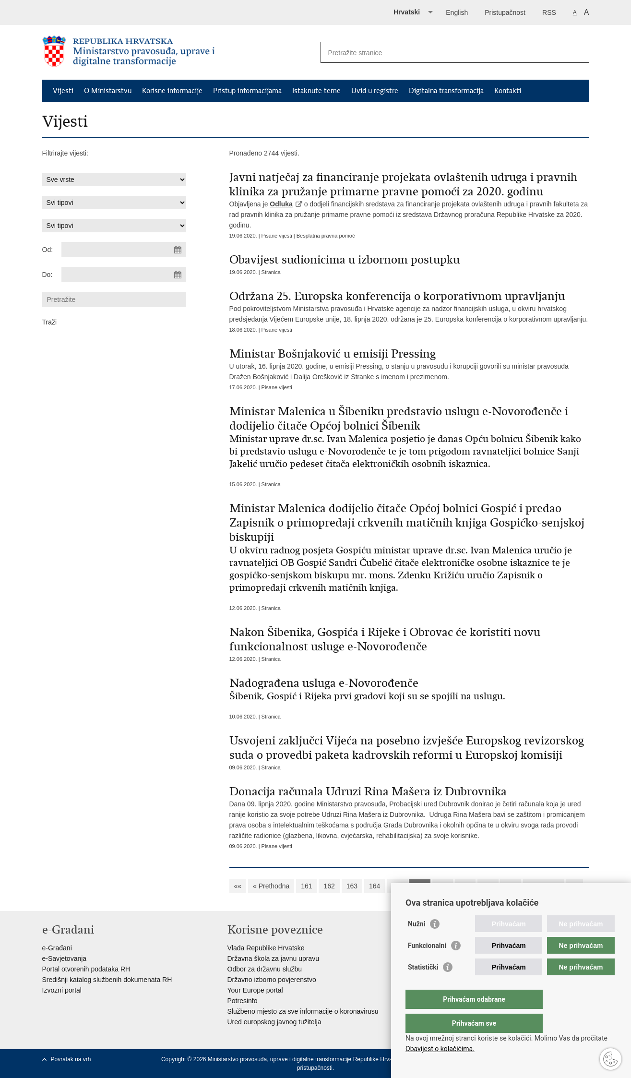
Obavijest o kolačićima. (440, 1049)
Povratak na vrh (71, 1059)
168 (465, 886)
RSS (549, 12)
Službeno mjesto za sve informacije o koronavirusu (303, 1011)
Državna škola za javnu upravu (273, 958)
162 (328, 886)
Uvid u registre (374, 90)
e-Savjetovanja (64, 958)
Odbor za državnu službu (264, 969)
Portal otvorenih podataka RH (86, 969)
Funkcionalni (427, 965)
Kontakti (507, 90)
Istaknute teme (316, 90)
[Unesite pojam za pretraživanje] (444, 52)
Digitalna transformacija (446, 90)
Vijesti (63, 90)
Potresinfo (242, 1001)
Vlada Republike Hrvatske (266, 948)
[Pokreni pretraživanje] (578, 52)
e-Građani (57, 948)
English (457, 12)
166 (419, 886)
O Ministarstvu (107, 90)
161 (306, 886)
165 (397, 886)
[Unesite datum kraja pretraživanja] (123, 274)
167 (442, 886)
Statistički (423, 986)
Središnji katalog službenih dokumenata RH (107, 979)
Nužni (416, 943)
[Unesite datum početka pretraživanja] (123, 249)
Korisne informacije (172, 90)
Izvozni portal (62, 990)
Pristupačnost (505, 12)
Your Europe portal (255, 990)
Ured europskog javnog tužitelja (274, 1022)
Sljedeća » (543, 886)
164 (374, 886)
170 (510, 886)
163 (351, 886)
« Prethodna (271, 886)
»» (574, 886)
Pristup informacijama (247, 90)
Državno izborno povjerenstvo (271, 979)
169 (487, 886)
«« (238, 886)
